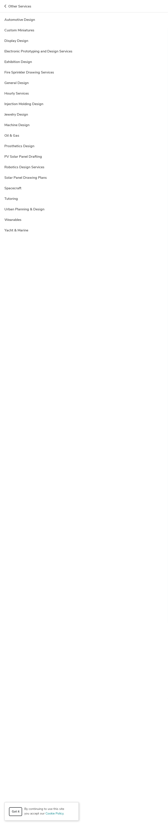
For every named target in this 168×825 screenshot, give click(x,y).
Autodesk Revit (51, 431)
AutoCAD (96, 133)
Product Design (110, 685)
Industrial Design (108, 679)
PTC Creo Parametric (22, 649)
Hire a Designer (141, 21)
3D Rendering (116, 673)
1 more (141, 235)
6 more (117, 545)
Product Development (138, 685)
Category (14, 52)
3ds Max (51, 488)
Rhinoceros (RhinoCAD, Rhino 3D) (61, 649)
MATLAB (98, 643)
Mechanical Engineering (82, 685)
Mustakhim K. (33, 396)
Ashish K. (30, 360)
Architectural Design (142, 673)
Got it (15, 811)
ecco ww (30, 152)
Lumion (60, 643)
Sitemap (102, 813)
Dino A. (29, 506)
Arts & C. (30, 449)
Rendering (15, 691)
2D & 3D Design (19, 673)
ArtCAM (30, 593)
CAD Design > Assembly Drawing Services (45, 60)
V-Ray (50, 656)
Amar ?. (29, 253)
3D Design (31, 545)
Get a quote (150, 100)
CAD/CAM (100, 288)
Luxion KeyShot (78, 643)
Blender (59, 182)
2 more (112, 431)
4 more (118, 182)
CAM (30, 679)
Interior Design (132, 679)
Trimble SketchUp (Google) (26, 656)
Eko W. (28, 200)
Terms (89, 813)
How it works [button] (84, 709)
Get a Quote (152, 7)
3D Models (96, 673)
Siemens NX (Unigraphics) (105, 649)
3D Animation (41, 673)
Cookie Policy (54, 813)
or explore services (136, 798)
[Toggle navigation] (10, 7)
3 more (132, 134)
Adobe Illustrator (33, 637)
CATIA (48, 643)
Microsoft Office (141, 643)
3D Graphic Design (37, 182)
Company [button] (84, 732)
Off (122, 37)
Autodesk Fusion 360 (104, 637)
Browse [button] (84, 721)
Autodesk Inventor (54, 545)
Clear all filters (54, 72)
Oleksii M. (30, 306)
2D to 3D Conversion (38, 288)
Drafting (66, 679)
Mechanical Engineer (49, 685)
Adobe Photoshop (73, 488)
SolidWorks (133, 649)
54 (70, 163)
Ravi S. (28, 98)
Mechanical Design (20, 685)
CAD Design (114, 133)
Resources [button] (84, 743)
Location (91, 52)
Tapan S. (30, 563)
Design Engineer (47, 679)
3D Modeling (146, 341)
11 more (117, 288)
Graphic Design (84, 679)
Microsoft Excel (116, 643)
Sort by (13, 70)
